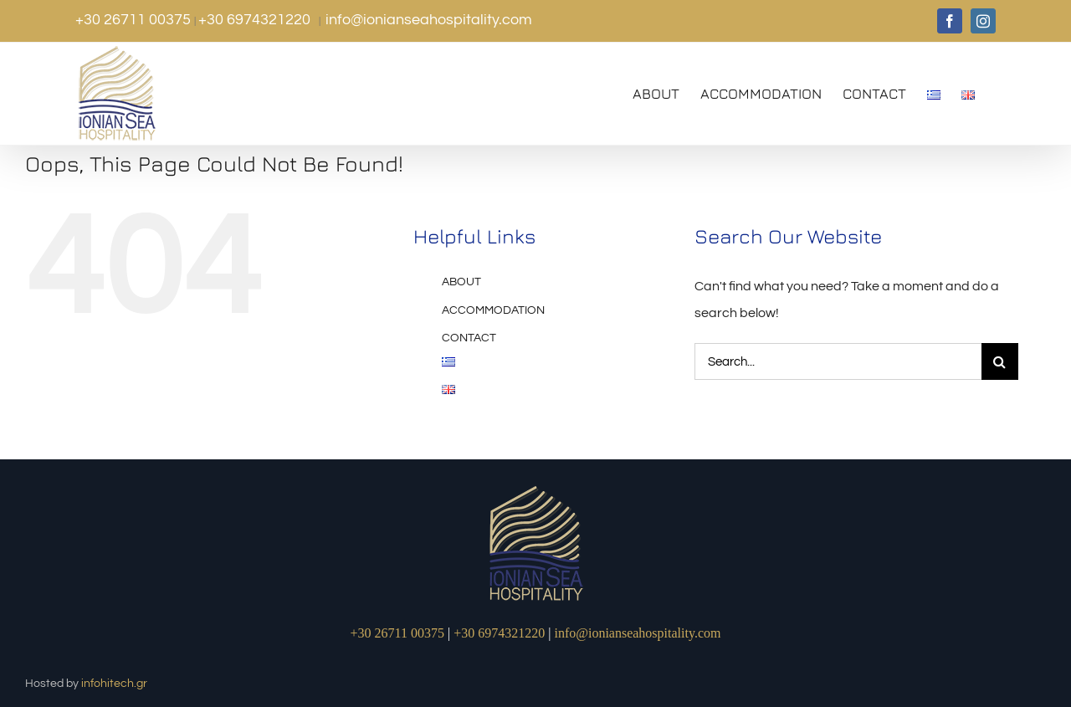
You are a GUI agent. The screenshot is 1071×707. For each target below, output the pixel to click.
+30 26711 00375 (134, 20)
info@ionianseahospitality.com (428, 20)
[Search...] (837, 361)
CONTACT (469, 338)
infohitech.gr (114, 683)
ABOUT (461, 282)
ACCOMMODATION (493, 310)
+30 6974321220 (256, 20)
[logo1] (535, 487)
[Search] (999, 361)
